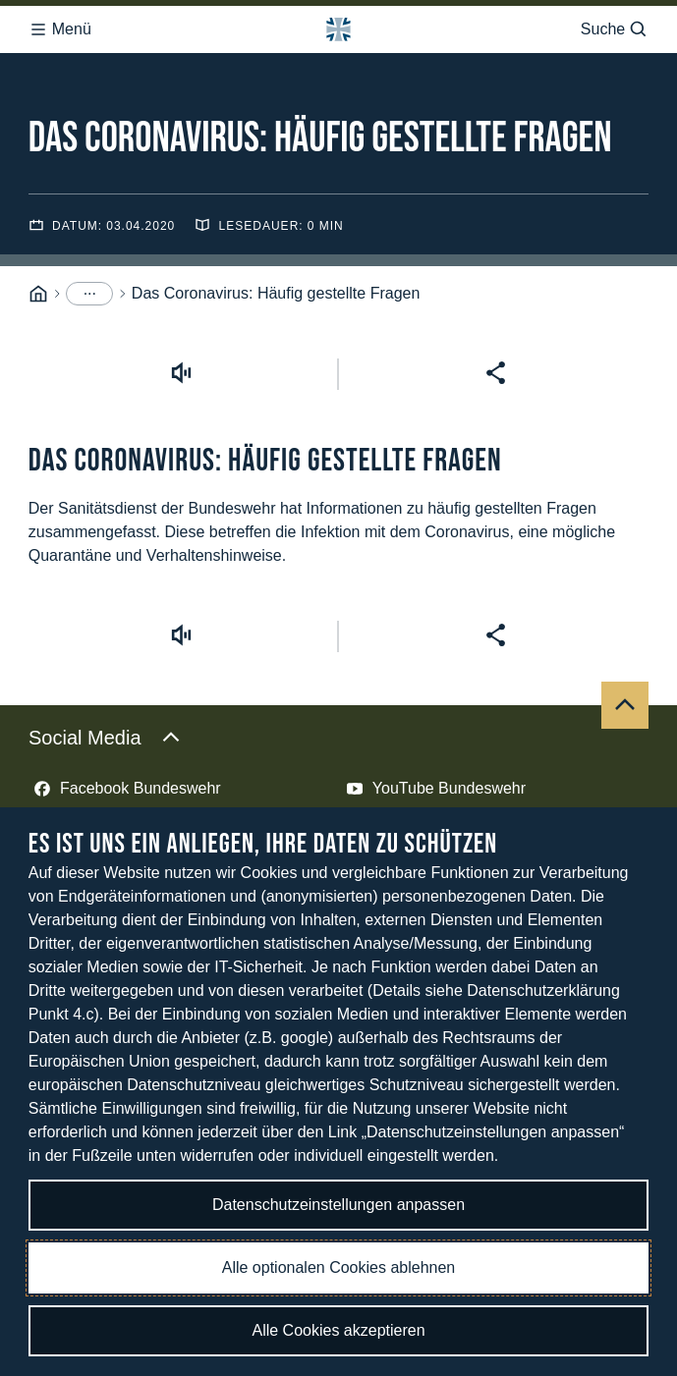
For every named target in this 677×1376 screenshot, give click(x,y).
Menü (59, 29)
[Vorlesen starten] (181, 373)
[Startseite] (38, 294)
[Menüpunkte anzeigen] (89, 293)
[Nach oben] (625, 705)
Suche (615, 29)
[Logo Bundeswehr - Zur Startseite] (338, 29)
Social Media (104, 737)
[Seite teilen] (496, 373)
